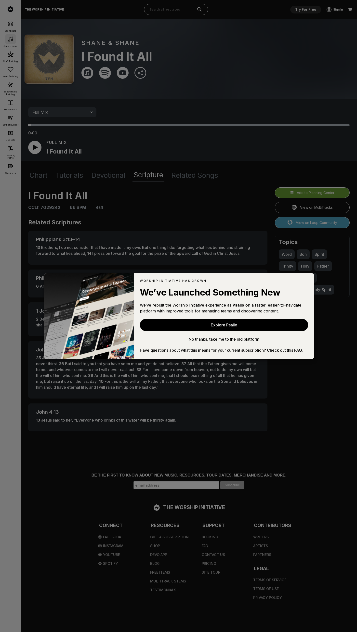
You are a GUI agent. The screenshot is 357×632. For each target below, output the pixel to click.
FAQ (298, 350)
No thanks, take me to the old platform (224, 339)
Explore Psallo (224, 324)
